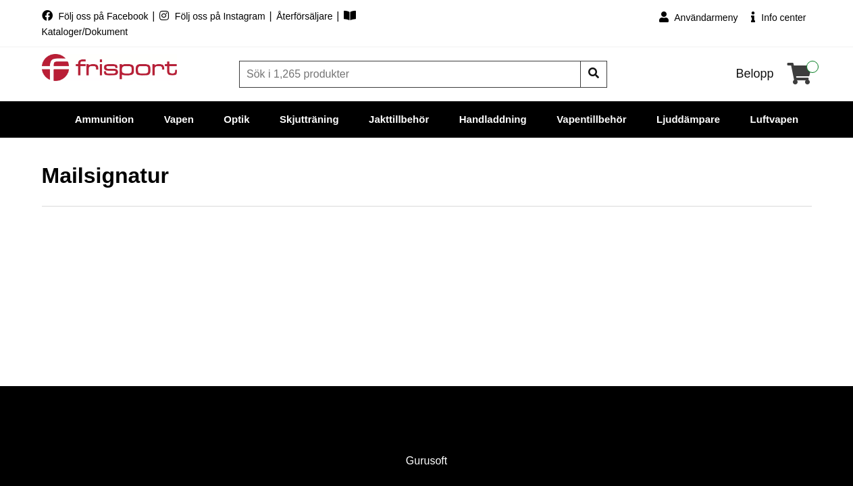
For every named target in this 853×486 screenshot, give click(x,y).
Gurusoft (426, 460)
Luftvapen (774, 119)
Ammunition (104, 119)
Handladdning (493, 119)
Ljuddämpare (688, 119)
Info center (778, 17)
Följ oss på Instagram (213, 16)
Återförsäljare (305, 16)
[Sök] (411, 74)
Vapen (179, 119)
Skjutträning (309, 119)
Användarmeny (698, 17)
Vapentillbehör (591, 119)
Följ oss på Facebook (96, 16)
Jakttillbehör (399, 119)
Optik (236, 119)
